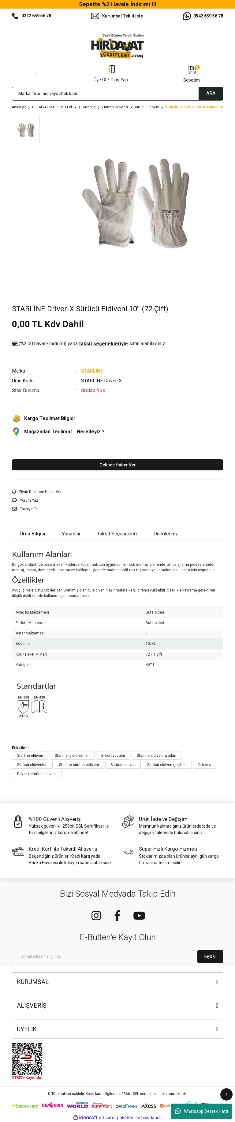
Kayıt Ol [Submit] (210, 956)
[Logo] (117, 46)
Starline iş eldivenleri (72, 755)
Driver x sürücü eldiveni (37, 774)
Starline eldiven (30, 755)
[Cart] (191, 74)
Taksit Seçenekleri (117, 534)
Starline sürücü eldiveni (79, 765)
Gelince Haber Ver (117, 464)
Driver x (204, 765)
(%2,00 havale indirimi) (88, 343)
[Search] (117, 94)
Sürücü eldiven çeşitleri (167, 765)
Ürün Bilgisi (32, 534)
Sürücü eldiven (123, 765)
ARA (210, 93)
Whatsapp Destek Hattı (201, 1111)
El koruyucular (113, 755)
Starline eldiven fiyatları (156, 755)
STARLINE (92, 371)
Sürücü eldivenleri (32, 765)
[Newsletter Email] (103, 956)
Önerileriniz (166, 534)
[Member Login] (111, 74)
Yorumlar (71, 534)
